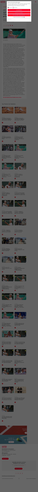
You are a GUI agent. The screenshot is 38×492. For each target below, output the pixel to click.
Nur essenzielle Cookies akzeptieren (19, 15)
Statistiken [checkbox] (15, 7)
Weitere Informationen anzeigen (18, 17)
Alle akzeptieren (19, 10)
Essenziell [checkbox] (10, 7)
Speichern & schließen (19, 12)
